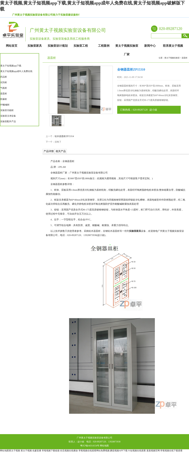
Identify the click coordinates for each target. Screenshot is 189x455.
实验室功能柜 (7, 110)
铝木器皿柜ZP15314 (64, 136)
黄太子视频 (14, 450)
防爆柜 (3, 99)
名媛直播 (36, 450)
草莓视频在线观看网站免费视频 (94, 450)
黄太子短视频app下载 (10, 66)
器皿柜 (3, 93)
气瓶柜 (3, 88)
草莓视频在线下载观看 (171, 450)
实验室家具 (135, 231)
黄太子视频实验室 (172, 58)
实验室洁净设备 (8, 116)
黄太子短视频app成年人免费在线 (16, 71)
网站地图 (104, 445)
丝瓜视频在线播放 (69, 450)
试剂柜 (3, 82)
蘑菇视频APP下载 (119, 450)
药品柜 (3, 77)
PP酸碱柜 (5, 105)
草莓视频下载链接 (51, 450)
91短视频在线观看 (137, 450)
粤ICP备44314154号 (89, 445)
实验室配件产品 (8, 121)
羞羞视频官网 (153, 450)
